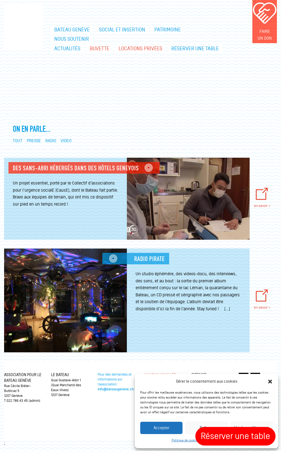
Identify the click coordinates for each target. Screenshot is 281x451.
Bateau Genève (72, 30)
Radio (50, 140)
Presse (34, 140)
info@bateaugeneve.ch (116, 389)
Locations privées (140, 49)
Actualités (67, 49)
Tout (17, 140)
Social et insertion (122, 30)
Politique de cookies (185, 440)
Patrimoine (167, 30)
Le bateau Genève (23, 27)
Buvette (99, 49)
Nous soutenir (71, 39)
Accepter (161, 428)
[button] (270, 381)
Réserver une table (195, 49)
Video (66, 140)
